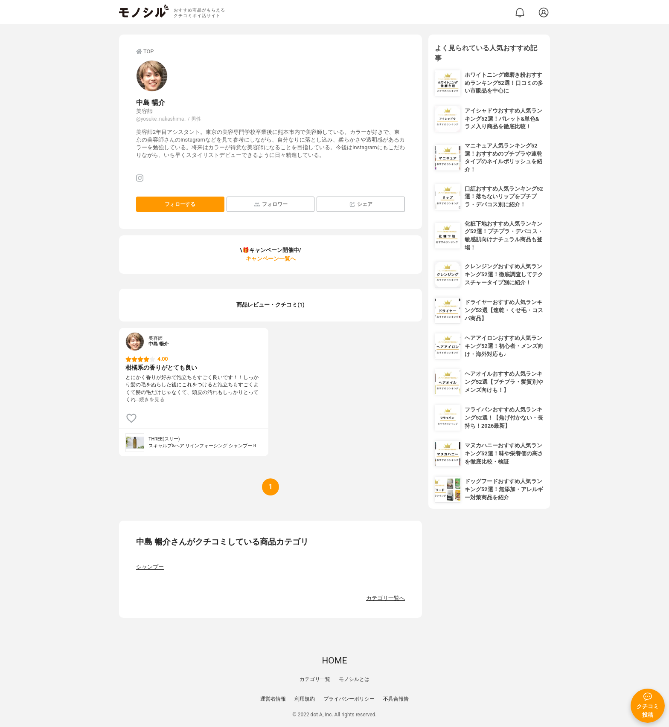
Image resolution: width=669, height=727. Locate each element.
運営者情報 (273, 699)
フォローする (180, 204)
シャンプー (150, 567)
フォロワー (271, 204)
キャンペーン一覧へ (271, 258)
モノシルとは (354, 679)
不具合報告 (396, 699)
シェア (360, 204)
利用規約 (304, 699)
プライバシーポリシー (349, 699)
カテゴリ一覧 (315, 679)
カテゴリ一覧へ (385, 598)
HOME (334, 660)
